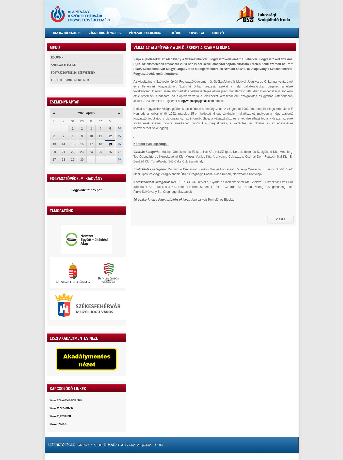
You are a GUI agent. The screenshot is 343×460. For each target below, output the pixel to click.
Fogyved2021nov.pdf (86, 190)
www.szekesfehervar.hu (66, 400)
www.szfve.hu (59, 424)
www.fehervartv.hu (62, 408)
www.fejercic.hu (60, 416)
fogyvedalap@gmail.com (197, 101)
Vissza (280, 219)
